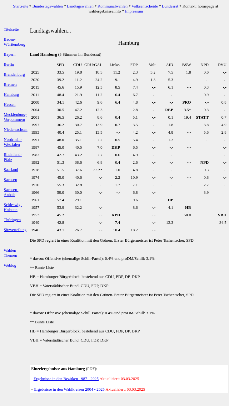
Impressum (134, 11)
